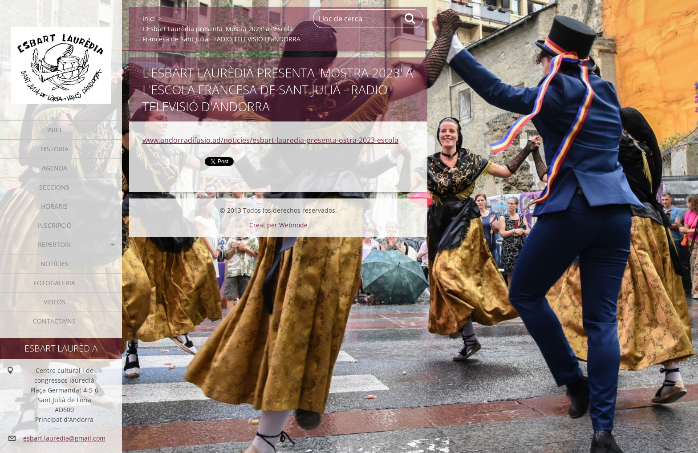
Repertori (54, 244)
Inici (54, 129)
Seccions (54, 187)
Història (55, 149)
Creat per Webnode (278, 225)
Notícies (55, 263)
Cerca (410, 18)
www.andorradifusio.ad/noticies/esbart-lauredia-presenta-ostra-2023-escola (270, 140)
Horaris (54, 206)
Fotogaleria (54, 283)
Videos (54, 302)
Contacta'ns (54, 321)
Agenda (54, 168)
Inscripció (54, 225)
